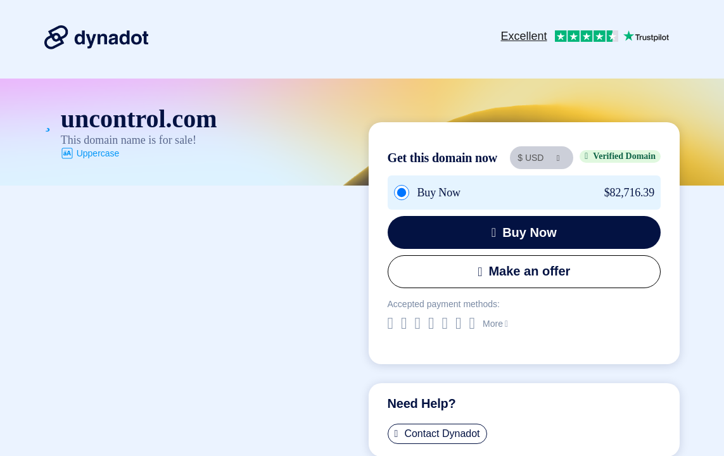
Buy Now (524, 232)
